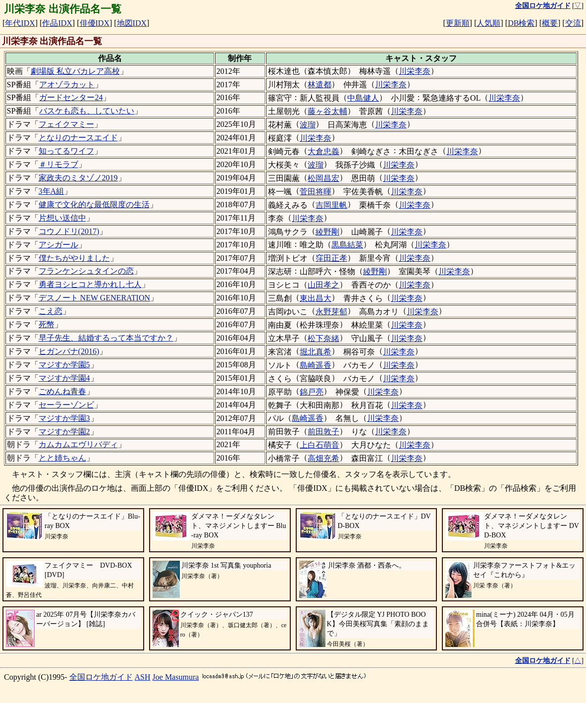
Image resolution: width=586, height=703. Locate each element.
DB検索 (521, 23)
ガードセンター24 (71, 97)
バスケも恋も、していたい (86, 111)
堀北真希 (315, 352)
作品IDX (57, 23)
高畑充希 (323, 458)
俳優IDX (94, 23)
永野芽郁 (331, 311)
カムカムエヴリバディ (78, 444)
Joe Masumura (176, 677)
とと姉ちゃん (62, 458)
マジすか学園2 (64, 431)
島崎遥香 (315, 365)
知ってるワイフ (66, 151)
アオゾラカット (67, 84)
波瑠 (308, 124)
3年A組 (51, 191)
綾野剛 (327, 232)
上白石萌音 (319, 445)
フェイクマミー (66, 124)
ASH (143, 677)
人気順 (488, 23)
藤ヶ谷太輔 (327, 111)
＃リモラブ (58, 164)
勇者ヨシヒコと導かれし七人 (90, 284)
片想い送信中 (62, 218)
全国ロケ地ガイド (101, 677)
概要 (550, 23)
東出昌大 (315, 298)
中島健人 (363, 98)
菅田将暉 (315, 191)
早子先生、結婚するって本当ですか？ (106, 338)
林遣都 (319, 84)
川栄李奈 (414, 71)
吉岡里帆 (331, 205)
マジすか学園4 (64, 378)
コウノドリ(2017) (69, 231)
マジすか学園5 (64, 364)
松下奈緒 (323, 338)
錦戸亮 (311, 392)
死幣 (46, 324)
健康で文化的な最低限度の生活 (94, 204)
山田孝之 (323, 285)
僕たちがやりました (74, 258)
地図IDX (132, 23)
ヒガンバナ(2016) (69, 351)
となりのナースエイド (78, 137)
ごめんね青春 (62, 391)
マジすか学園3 (64, 418)
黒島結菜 (347, 244)
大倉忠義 (323, 151)
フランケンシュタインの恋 (86, 271)
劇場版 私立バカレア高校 (75, 71)
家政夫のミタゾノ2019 (78, 178)
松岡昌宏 (323, 178)
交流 (573, 23)
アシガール (58, 244)
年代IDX (20, 23)
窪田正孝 (331, 258)
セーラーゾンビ (66, 405)
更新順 (458, 23)
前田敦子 (323, 431)
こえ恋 (50, 311)
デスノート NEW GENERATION (94, 297)
